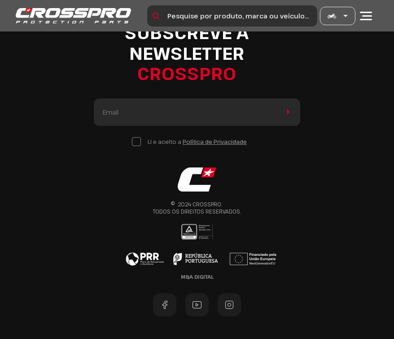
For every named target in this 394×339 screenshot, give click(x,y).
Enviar (286, 112)
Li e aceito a (197, 141)
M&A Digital (197, 277)
